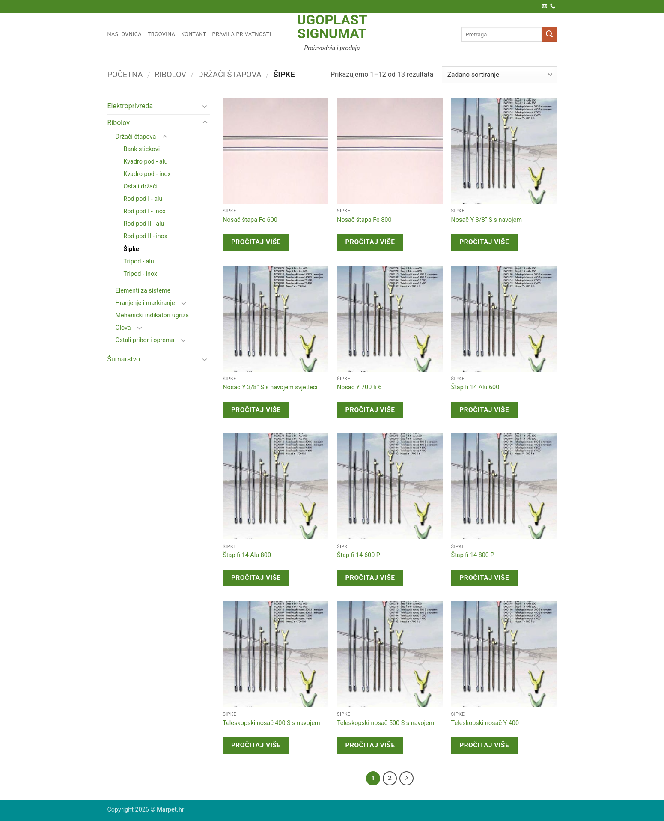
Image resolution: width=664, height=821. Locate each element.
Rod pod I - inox (145, 211)
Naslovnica (124, 34)
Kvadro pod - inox (147, 174)
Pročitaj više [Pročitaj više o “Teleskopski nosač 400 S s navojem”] (256, 745)
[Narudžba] (499, 74)
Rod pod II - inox (145, 236)
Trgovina (161, 34)
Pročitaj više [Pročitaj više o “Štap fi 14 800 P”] (484, 578)
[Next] (406, 778)
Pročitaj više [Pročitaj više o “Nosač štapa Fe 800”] (370, 242)
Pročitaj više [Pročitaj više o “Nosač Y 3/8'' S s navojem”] (484, 242)
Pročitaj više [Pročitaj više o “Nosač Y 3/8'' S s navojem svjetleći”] (256, 410)
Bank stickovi (142, 149)
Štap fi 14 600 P (358, 555)
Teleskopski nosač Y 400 (485, 723)
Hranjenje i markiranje (145, 303)
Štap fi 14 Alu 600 (475, 387)
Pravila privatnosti (241, 34)
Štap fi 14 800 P (472, 555)
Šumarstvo (123, 359)
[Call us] (552, 6)
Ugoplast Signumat (332, 26)
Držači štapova (230, 74)
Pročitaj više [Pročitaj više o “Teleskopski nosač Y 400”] (484, 745)
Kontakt (193, 34)
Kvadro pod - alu (146, 161)
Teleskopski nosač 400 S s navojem (271, 723)
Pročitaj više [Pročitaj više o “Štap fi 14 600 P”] (370, 578)
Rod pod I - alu (143, 199)
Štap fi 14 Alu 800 (247, 555)
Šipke (131, 249)
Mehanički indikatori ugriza (152, 315)
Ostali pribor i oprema (145, 340)
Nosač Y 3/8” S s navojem (486, 220)
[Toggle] (205, 106)
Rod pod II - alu (144, 223)
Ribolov (170, 74)
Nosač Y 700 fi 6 (359, 387)
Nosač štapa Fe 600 (250, 220)
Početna (125, 74)
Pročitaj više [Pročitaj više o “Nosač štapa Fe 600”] (256, 242)
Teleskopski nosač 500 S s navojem (385, 723)
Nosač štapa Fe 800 (364, 220)
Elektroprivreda (130, 106)
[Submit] (549, 34)
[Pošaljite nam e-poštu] (544, 6)
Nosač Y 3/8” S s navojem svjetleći (270, 387)
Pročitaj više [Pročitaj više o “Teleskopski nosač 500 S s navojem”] (370, 745)
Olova (123, 327)
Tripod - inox (141, 274)
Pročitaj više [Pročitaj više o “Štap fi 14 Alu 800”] (256, 578)
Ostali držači (141, 186)
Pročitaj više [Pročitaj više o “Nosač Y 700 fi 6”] (370, 410)
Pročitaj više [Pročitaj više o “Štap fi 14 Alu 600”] (484, 410)
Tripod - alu (139, 261)
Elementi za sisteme (143, 290)
